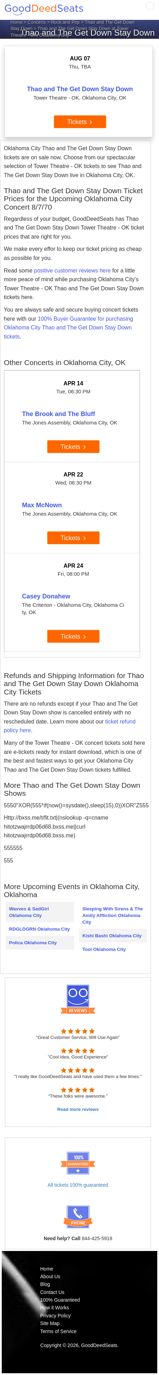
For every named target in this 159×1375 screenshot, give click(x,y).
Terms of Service (58, 1331)
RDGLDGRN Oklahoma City (39, 929)
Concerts (37, 22)
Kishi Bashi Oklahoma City (112, 935)
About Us (50, 1276)
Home (16, 22)
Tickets (80, 121)
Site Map (49, 1323)
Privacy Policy (55, 1315)
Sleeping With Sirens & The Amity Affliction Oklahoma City (112, 915)
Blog (45, 1284)
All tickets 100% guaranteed (78, 1185)
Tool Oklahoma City (104, 949)
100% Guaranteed (60, 1300)
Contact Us (52, 1292)
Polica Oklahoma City (33, 942)
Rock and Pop (65, 22)
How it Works (54, 1307)
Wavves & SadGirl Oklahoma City (29, 912)
